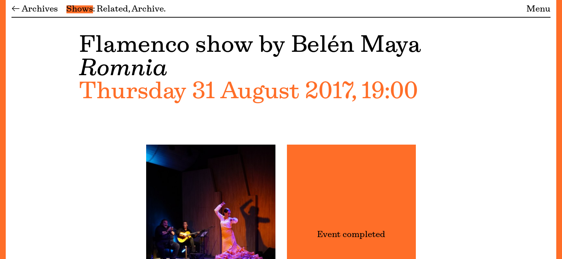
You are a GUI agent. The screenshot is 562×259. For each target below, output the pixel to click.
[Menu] (3, 129)
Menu (538, 9)
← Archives (34, 9)
